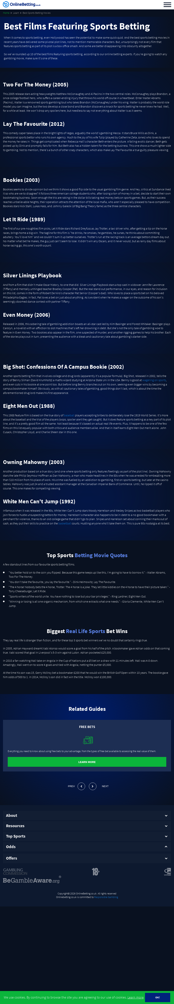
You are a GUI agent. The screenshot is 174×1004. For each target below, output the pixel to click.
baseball (69, 415)
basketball (64, 523)
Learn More (87, 762)
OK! (157, 997)
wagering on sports (154, 380)
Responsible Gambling (106, 895)
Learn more (135, 997)
